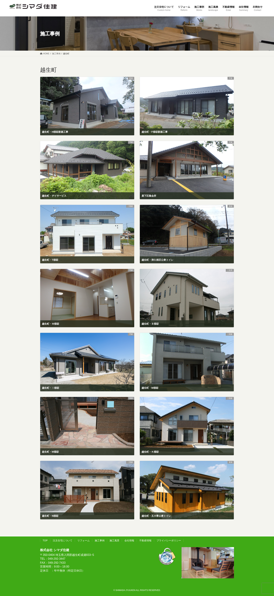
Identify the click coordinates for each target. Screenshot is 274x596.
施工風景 (114, 540)
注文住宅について (62, 540)
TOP (45, 540)
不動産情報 (145, 540)
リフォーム (83, 540)
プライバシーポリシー (169, 540)
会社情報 (129, 540)
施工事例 (99, 540)
